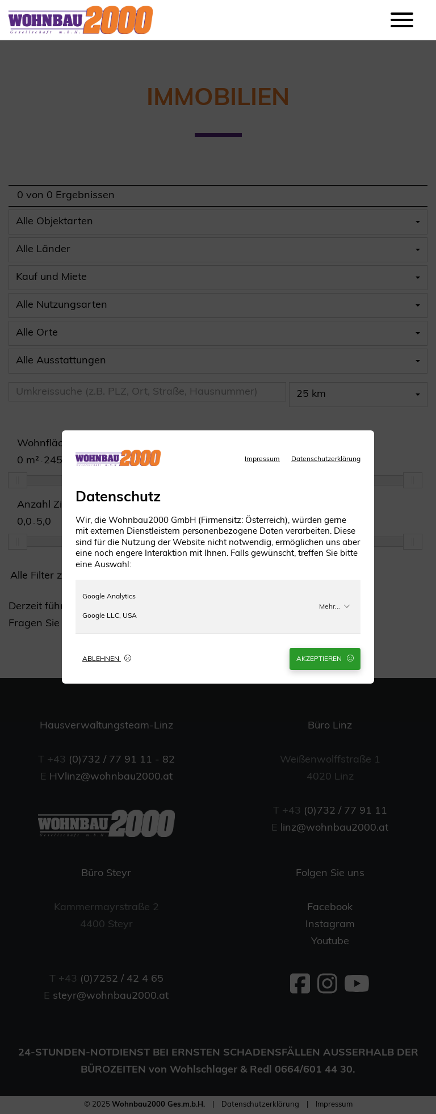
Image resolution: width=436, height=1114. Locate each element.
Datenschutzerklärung (325, 459)
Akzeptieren (325, 659)
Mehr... (334, 606)
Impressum (262, 459)
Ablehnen (106, 659)
